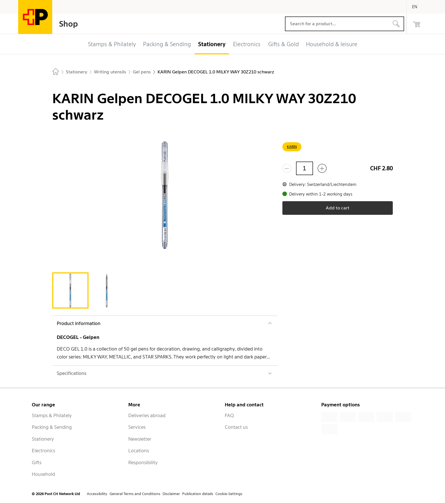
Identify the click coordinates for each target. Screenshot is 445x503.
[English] (418, 7)
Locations (138, 450)
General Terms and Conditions (135, 494)
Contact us (236, 427)
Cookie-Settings (228, 494)
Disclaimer (171, 494)
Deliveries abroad (146, 415)
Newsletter (139, 439)
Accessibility (97, 494)
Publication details (197, 494)
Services (137, 427)
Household (43, 474)
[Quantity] (304, 168)
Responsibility (143, 462)
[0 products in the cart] (417, 24)
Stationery (43, 439)
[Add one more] (322, 168)
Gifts (36, 462)
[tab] (70, 290)
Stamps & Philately (52, 415)
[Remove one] (286, 168)
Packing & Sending (52, 427)
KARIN (292, 147)
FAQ (229, 415)
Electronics (43, 450)
